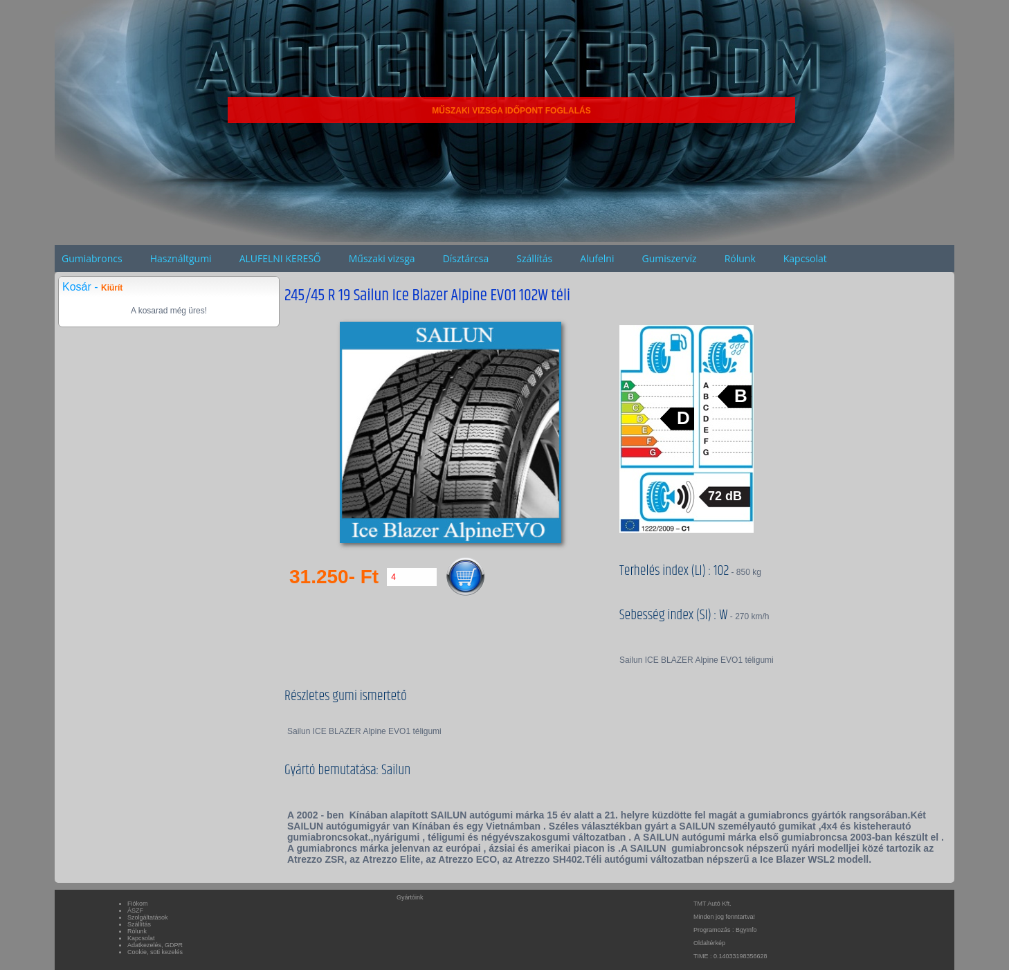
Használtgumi (181, 258)
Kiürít (111, 288)
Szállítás (534, 258)
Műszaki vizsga (382, 258)
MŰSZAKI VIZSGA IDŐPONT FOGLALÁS (511, 111)
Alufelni (597, 258)
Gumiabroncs (92, 258)
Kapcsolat (805, 258)
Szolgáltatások (147, 917)
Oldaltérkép (709, 943)
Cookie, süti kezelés (155, 952)
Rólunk (740, 258)
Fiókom (137, 903)
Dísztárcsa (466, 258)
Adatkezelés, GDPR (155, 945)
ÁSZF (135, 910)
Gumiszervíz (669, 258)
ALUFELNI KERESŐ (280, 258)
